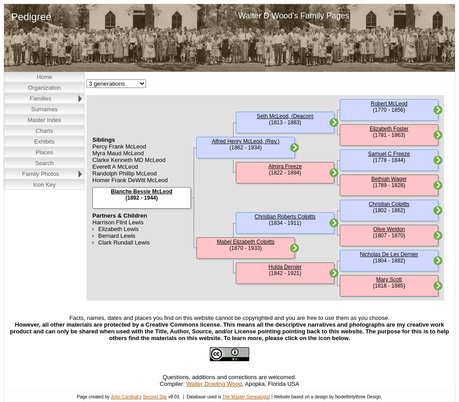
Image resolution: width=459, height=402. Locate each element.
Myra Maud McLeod (118, 153)
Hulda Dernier (285, 267)
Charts (44, 130)
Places (44, 152)
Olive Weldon (389, 229)
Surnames (44, 109)
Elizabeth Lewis (118, 229)
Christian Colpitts (389, 204)
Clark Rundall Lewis (124, 242)
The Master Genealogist (246, 396)
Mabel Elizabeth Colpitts (246, 242)
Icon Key (44, 184)
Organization (44, 87)
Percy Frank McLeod (119, 146)
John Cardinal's (126, 396)
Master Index (44, 120)
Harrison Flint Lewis (117, 222)
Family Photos (40, 173)
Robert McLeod (389, 103)
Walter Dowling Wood (214, 383)
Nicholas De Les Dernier (389, 254)
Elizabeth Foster (389, 129)
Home (44, 77)
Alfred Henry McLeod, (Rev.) (245, 141)
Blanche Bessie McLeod (141, 191)
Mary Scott (389, 279)
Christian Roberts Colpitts (285, 217)
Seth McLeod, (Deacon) (285, 116)
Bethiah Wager (389, 179)
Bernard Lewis (116, 235)
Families (40, 98)
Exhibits (44, 141)
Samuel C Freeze (389, 154)
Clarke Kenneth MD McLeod (128, 160)
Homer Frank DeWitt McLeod (130, 180)
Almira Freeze (285, 166)
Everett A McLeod (115, 166)
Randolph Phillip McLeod (124, 173)
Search (44, 163)
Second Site (155, 396)
